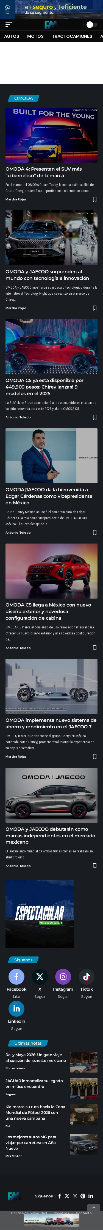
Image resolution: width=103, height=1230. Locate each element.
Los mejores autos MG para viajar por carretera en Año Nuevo (30, 1144)
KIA (7, 1127)
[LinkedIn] (16, 1017)
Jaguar (10, 1095)
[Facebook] (16, 985)
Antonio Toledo (18, 418)
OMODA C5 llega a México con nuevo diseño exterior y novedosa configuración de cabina (48, 612)
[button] (10, 26)
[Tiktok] (87, 985)
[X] (40, 985)
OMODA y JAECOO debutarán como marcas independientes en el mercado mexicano (50, 836)
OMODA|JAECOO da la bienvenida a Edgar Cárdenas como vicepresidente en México (48, 497)
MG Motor (13, 1157)
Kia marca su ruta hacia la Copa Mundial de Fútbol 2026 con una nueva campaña (35, 1113)
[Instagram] (63, 985)
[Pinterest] (83, 1197)
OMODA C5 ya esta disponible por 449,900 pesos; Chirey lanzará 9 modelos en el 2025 (44, 388)
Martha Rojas (16, 200)
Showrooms (15, 1069)
